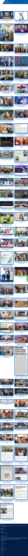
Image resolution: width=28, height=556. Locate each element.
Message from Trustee (4, 543)
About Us (2, 542)
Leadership (2, 544)
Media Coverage (3, 552)
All (14, 522)
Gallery (2, 553)
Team (2, 545)
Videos (2, 554)
